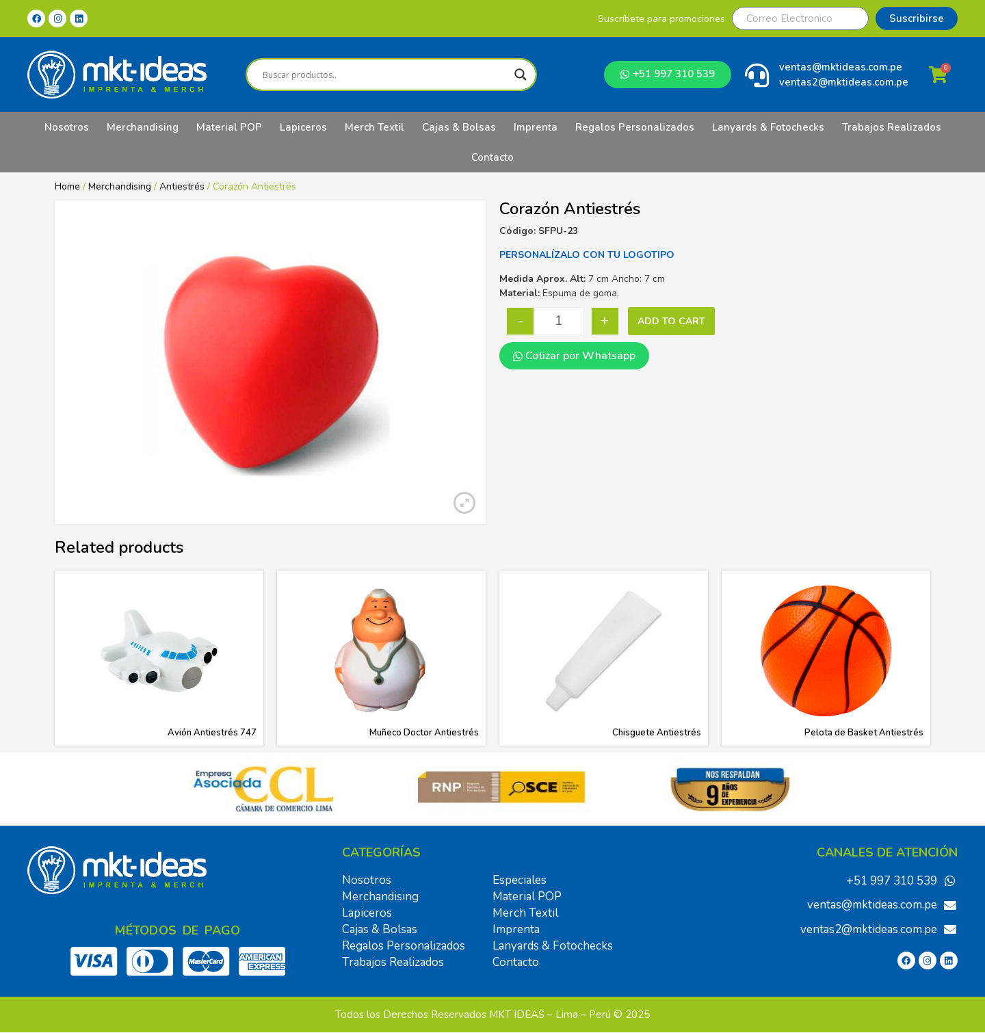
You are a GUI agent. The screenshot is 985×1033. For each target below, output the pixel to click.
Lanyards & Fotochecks (768, 127)
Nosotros (66, 127)
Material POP (229, 127)
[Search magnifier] (520, 74)
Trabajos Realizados (891, 127)
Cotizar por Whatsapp (574, 355)
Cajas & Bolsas (459, 127)
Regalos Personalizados (634, 127)
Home (67, 186)
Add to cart (671, 321)
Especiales (519, 880)
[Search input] (385, 74)
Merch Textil (374, 127)
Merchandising (143, 127)
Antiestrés (182, 186)
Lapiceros (303, 127)
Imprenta (535, 127)
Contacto (492, 157)
